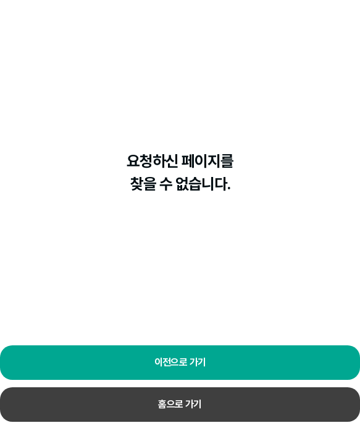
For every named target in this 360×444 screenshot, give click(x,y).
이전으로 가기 (180, 362)
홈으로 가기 (179, 404)
